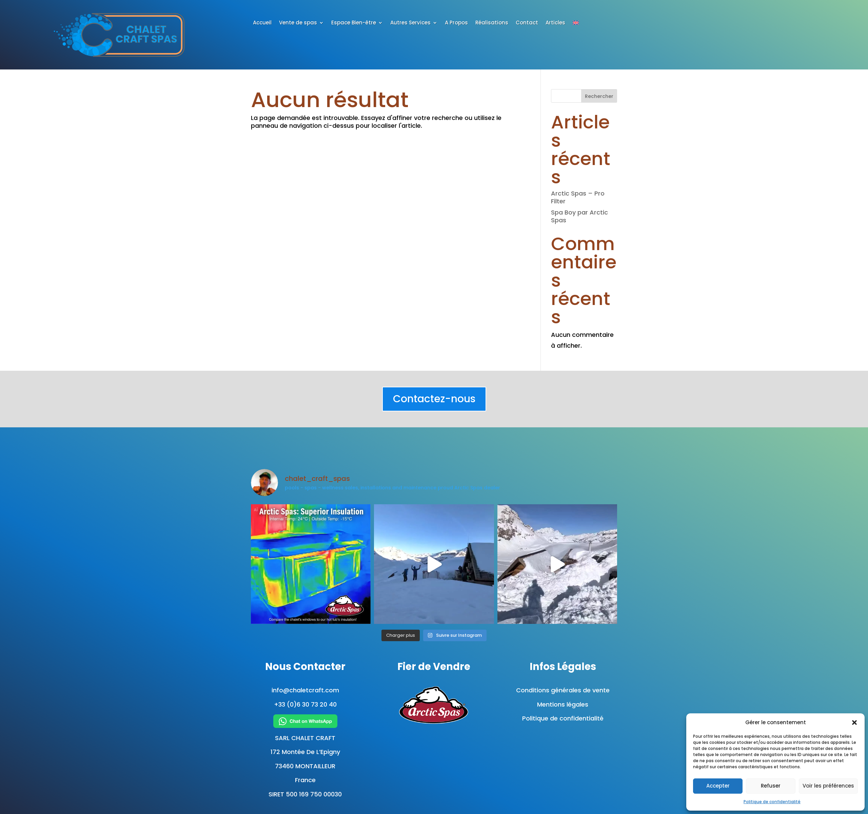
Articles (555, 23)
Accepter (718, 785)
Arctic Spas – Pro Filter (578, 197)
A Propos (456, 23)
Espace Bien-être (353, 23)
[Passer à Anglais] (576, 24)
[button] (854, 722)
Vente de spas (298, 23)
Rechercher (599, 96)
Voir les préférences (828, 785)
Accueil (262, 23)
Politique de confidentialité (772, 802)
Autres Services (410, 23)
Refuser (771, 785)
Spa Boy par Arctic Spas (579, 216)
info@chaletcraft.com (305, 690)
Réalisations (491, 23)
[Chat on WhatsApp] (305, 721)
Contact (527, 23)
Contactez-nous (434, 399)
